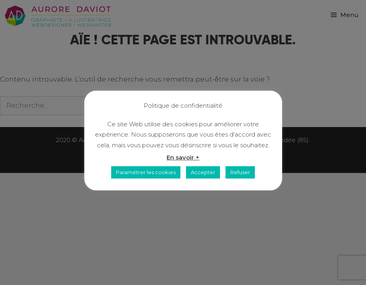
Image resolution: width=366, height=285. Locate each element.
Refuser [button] (240, 172)
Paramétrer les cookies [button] (146, 172)
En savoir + (183, 157)
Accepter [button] (203, 172)
